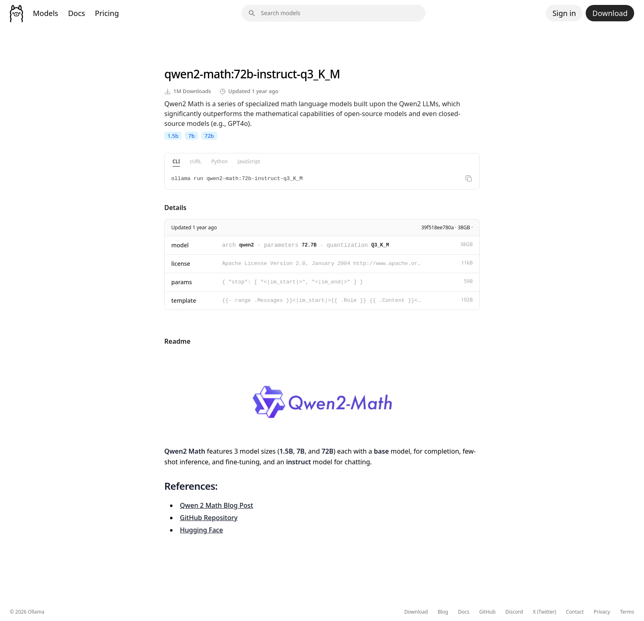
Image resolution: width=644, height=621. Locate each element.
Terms (627, 612)
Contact (575, 612)
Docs (76, 13)
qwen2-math (197, 74)
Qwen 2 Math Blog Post (216, 505)
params (181, 282)
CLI (176, 161)
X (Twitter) (544, 612)
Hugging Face (201, 529)
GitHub (487, 612)
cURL (195, 161)
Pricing (107, 13)
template (183, 300)
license (180, 263)
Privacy (601, 612)
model (180, 245)
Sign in (564, 13)
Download (610, 13)
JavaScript (248, 161)
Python (220, 161)
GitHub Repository (208, 517)
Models (45, 13)
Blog (443, 612)
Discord (514, 612)
